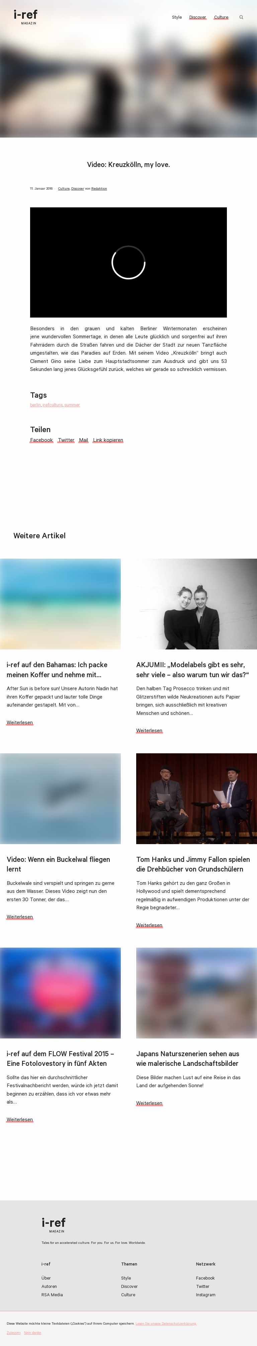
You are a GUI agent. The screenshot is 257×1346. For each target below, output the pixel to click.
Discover (197, 18)
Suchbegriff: (242, 17)
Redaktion (99, 189)
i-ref (25, 17)
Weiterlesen (20, 730)
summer (72, 405)
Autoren (49, 1287)
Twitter (202, 1287)
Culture (221, 18)
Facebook (205, 1279)
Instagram (206, 1295)
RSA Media (52, 1295)
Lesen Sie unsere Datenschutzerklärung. (166, 1324)
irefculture (52, 405)
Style (177, 18)
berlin (35, 405)
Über (46, 1279)
